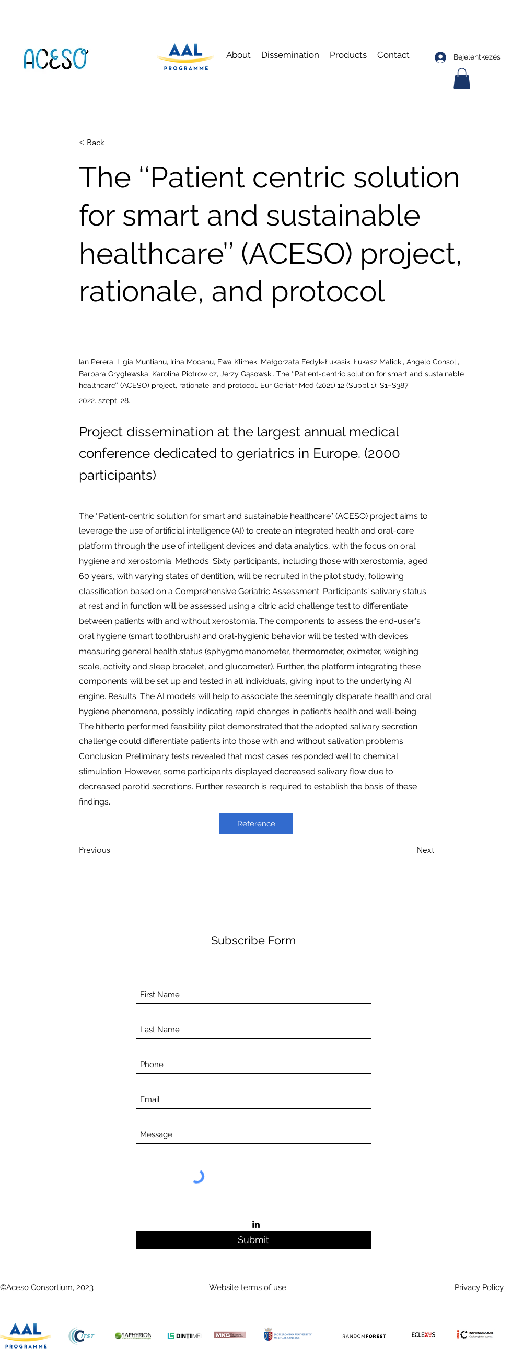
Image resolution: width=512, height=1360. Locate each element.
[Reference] (256, 823)
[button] (290, 55)
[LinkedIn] (256, 1224)
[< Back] (113, 142)
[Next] (408, 849)
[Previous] (113, 849)
